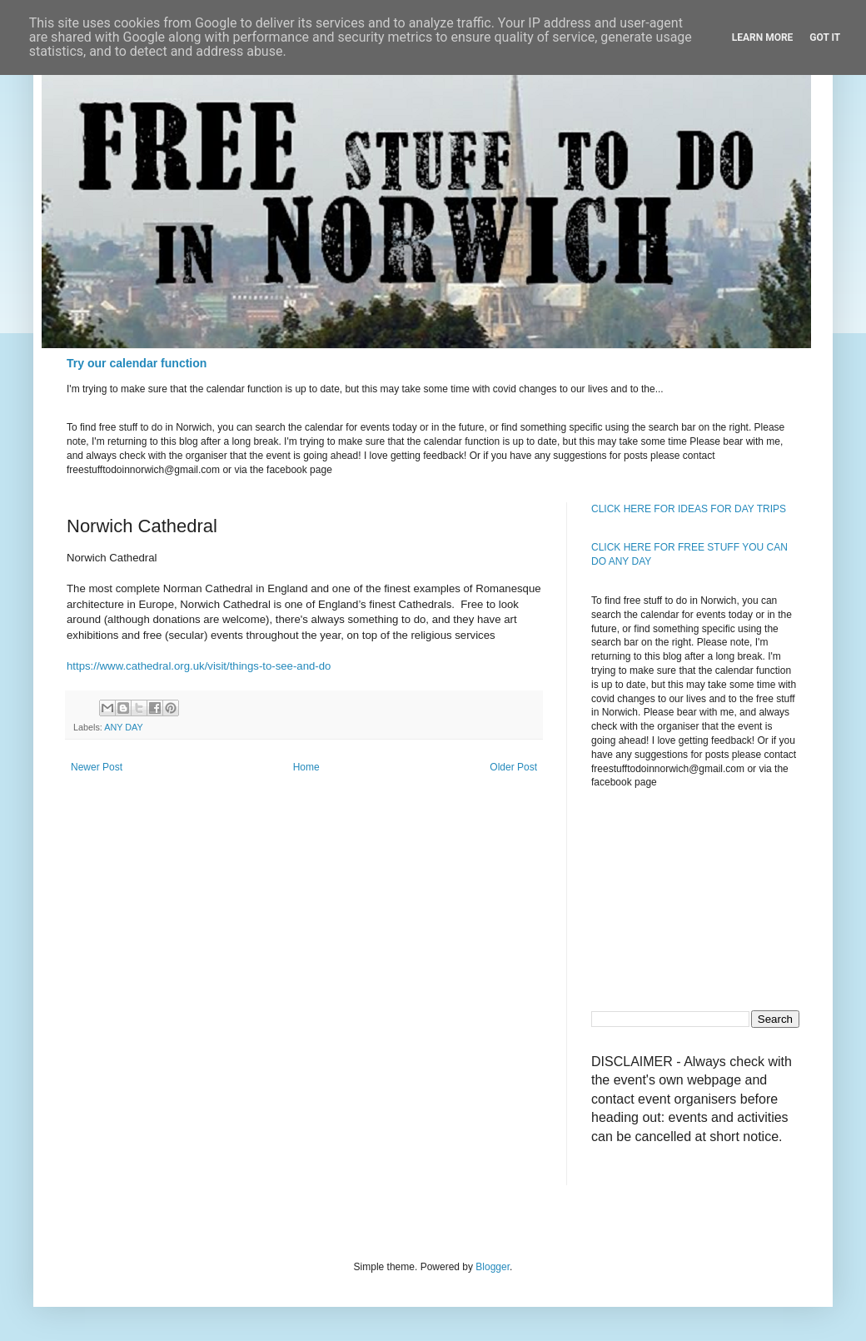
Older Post (513, 767)
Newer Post (96, 767)
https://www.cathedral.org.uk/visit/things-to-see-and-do (199, 666)
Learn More (763, 37)
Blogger (492, 1267)
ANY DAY (123, 727)
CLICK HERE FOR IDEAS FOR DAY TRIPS (688, 509)
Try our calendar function (137, 363)
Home (306, 767)
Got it (824, 37)
